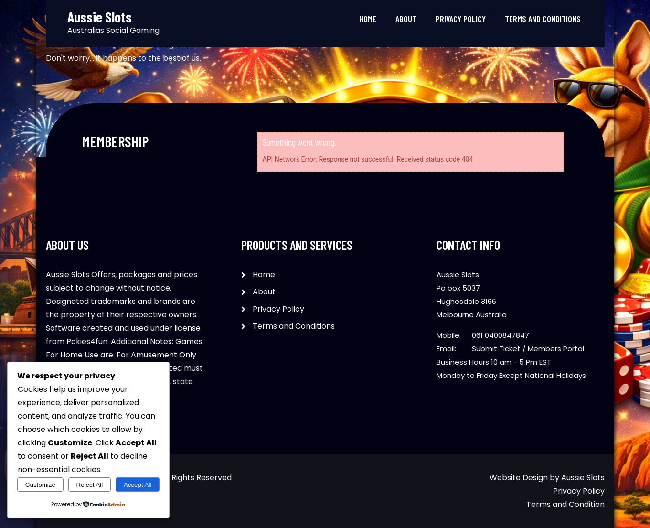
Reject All (89, 484)
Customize (40, 484)
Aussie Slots (583, 477)
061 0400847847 (500, 335)
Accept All (138, 484)
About (405, 18)
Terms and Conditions (543, 18)
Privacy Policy (461, 18)
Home (367, 18)
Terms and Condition (565, 504)
